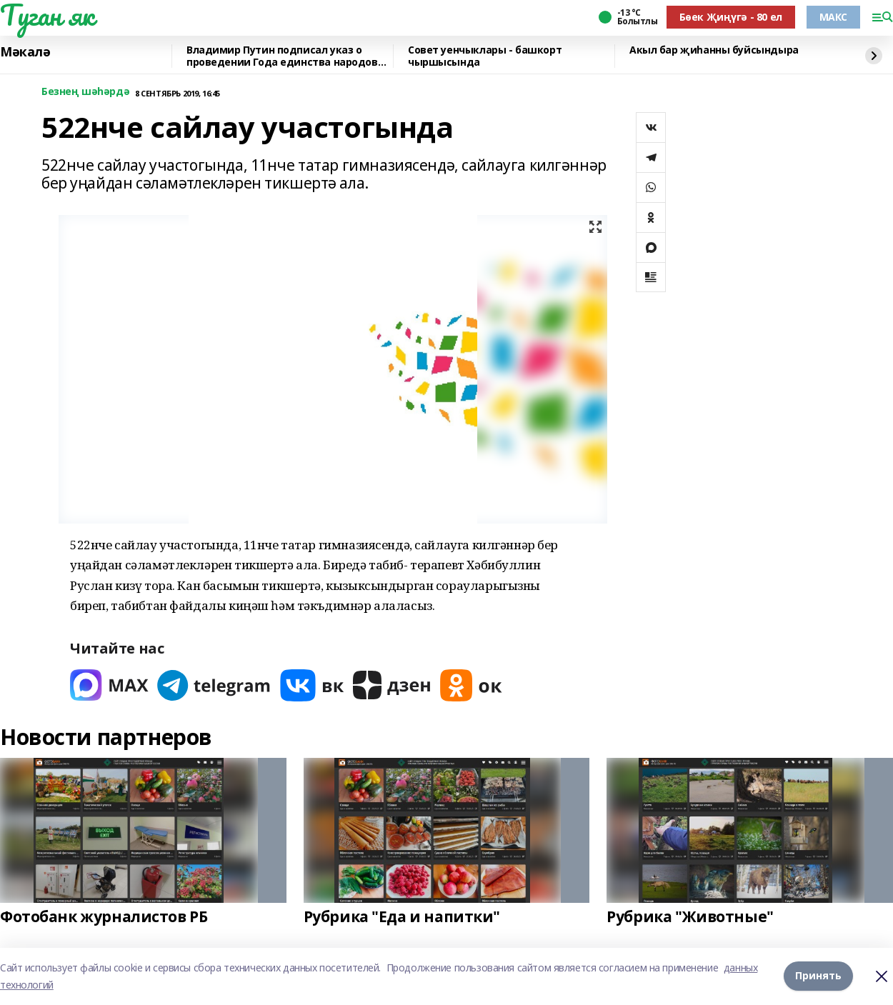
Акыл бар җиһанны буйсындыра (714, 50)
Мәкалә (25, 52)
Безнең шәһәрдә (85, 92)
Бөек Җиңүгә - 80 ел (730, 17)
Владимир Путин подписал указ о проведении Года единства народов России (282, 56)
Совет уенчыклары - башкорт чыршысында (485, 56)
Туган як (47, 15)
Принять (818, 976)
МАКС (833, 17)
